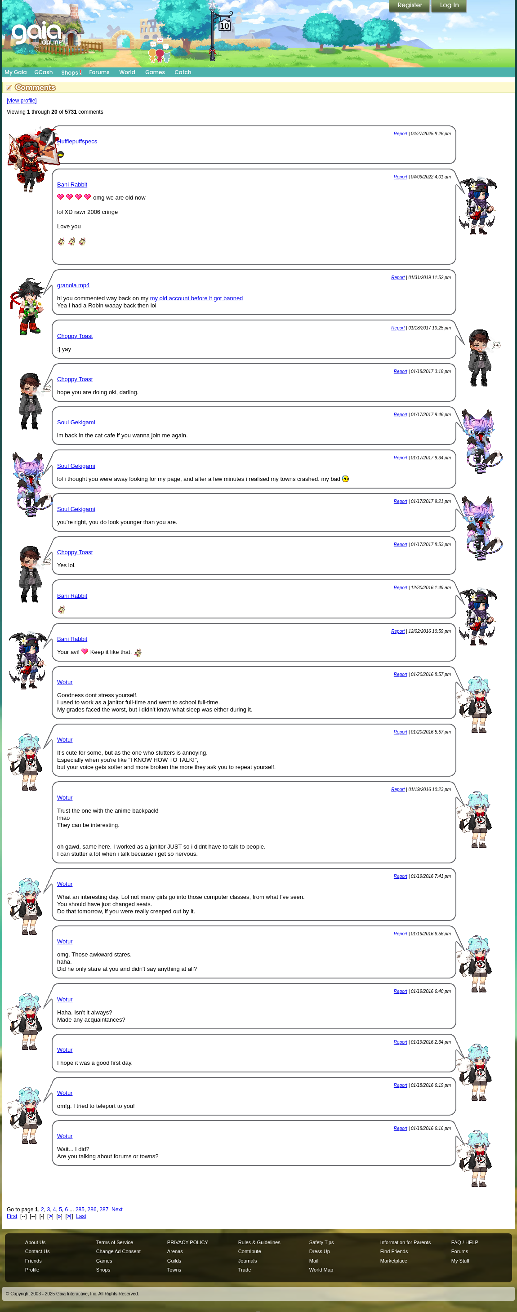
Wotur (64, 682)
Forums (99, 72)
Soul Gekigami (76, 422)
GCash (44, 72)
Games (155, 72)
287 (103, 1209)
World (127, 72)
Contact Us (37, 1251)
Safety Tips (321, 1242)
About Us (35, 1242)
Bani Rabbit (72, 184)
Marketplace (393, 1260)
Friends (33, 1260)
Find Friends (394, 1251)
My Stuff (460, 1260)
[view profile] (22, 101)
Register (410, 6)
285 (80, 1209)
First (12, 1216)
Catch (183, 72)
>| (69, 1216)
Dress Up (319, 1251)
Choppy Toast (75, 336)
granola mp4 (73, 285)
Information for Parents (405, 1242)
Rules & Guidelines (259, 1242)
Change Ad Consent (118, 1251)
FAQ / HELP (464, 1242)
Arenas (175, 1251)
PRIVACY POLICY (187, 1242)
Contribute (249, 1251)
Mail (313, 1260)
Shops (72, 72)
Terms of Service (114, 1242)
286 (92, 1209)
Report (400, 133)
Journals (247, 1260)
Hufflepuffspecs (77, 141)
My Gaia (15, 72)
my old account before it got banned (196, 298)
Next (117, 1209)
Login (449, 6)
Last (81, 1216)
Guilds (174, 1260)
